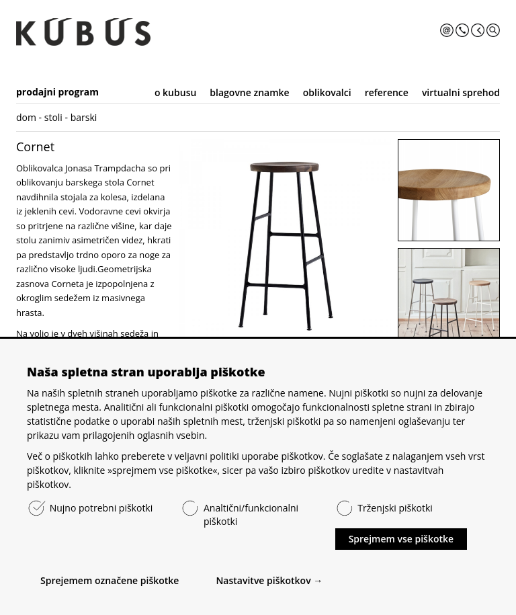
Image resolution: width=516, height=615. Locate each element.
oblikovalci (327, 92)
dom (26, 117)
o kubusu (175, 92)
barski (84, 117)
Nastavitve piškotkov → (269, 580)
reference (386, 92)
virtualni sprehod (461, 92)
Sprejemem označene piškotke (109, 580)
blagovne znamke (249, 92)
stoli (53, 117)
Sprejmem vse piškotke (401, 538)
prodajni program (57, 91)
